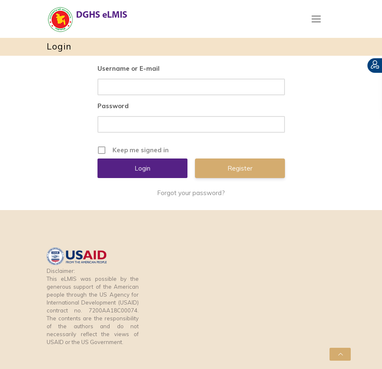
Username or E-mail (128, 68)
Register (239, 168)
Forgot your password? (191, 193)
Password (113, 106)
